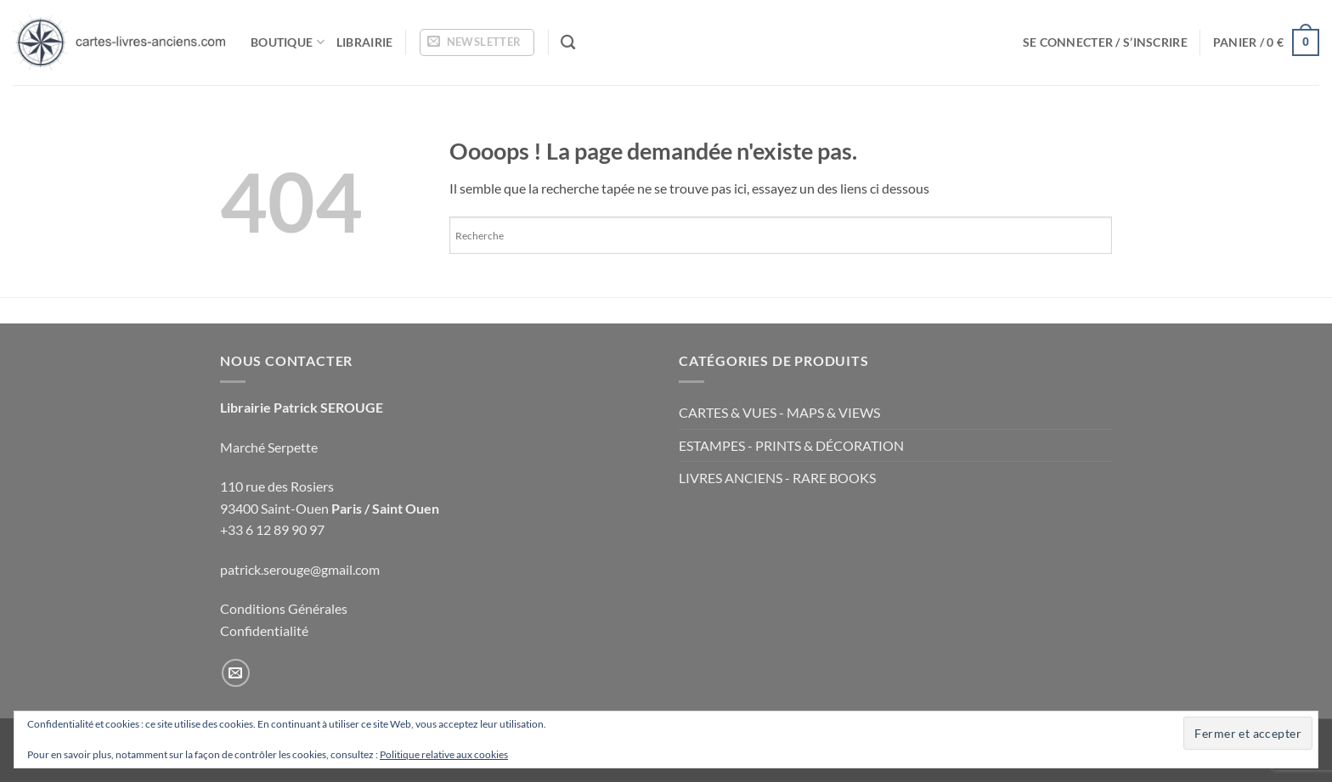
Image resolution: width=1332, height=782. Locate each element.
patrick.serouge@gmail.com (300, 569)
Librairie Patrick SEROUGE (301, 407)
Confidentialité (264, 630)
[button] (477, 42)
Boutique (288, 42)
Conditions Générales (283, 608)
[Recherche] (568, 42)
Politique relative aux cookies (444, 754)
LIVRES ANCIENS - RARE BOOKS (777, 478)
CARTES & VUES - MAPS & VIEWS (779, 412)
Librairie (364, 42)
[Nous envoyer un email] (236, 673)
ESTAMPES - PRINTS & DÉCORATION (791, 445)
